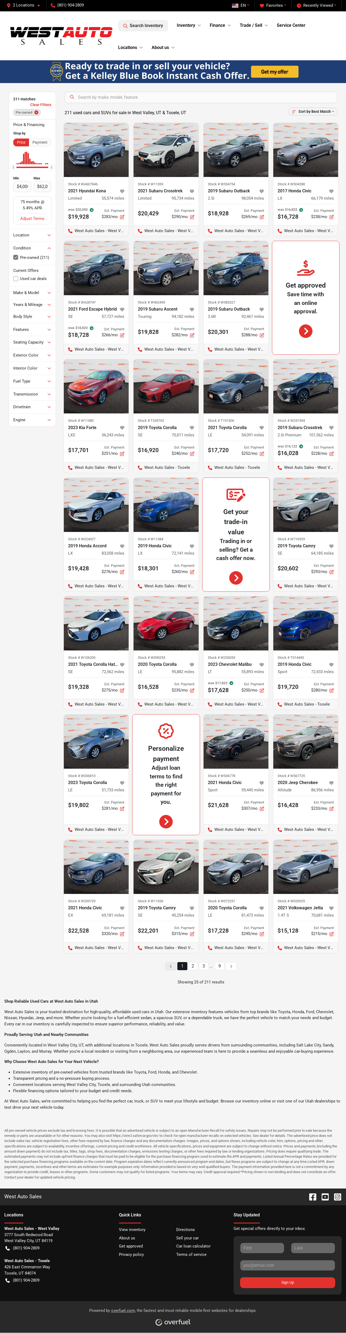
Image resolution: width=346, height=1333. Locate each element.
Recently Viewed (315, 5)
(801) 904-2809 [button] (67, 5)
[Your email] (287, 1265)
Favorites (271, 5)
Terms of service (191, 1254)
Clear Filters (40, 105)
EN (239, 5)
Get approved (131, 1246)
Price (21, 142)
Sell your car (187, 1238)
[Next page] (231, 966)
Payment (40, 142)
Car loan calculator (193, 1246)
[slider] (13, 167)
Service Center (291, 25)
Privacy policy (131, 1254)
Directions (185, 1229)
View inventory (132, 1229)
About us (127, 1238)
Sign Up (287, 1282)
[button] (25, 5)
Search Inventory (143, 25)
